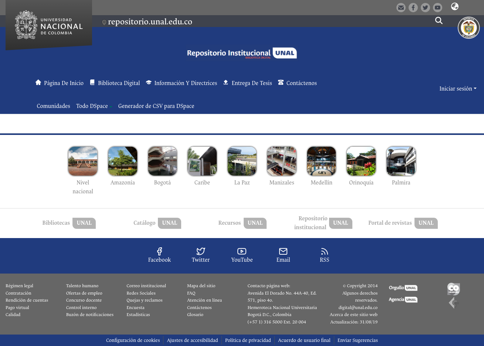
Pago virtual (17, 308)
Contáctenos (199, 308)
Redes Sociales (140, 293)
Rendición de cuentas (27, 300)
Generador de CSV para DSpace (156, 106)
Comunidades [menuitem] (53, 106)
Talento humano (82, 286)
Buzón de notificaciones (90, 315)
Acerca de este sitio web (354, 315)
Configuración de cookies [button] (133, 340)
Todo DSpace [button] (92, 106)
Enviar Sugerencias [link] (358, 340)
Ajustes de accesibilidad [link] (192, 340)
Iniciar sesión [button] (456, 88)
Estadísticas (138, 315)
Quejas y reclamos (144, 300)
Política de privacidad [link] (248, 340)
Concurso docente (84, 300)
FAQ (191, 293)
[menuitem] (94, 106)
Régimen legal (19, 286)
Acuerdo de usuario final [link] (304, 340)
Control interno (81, 308)
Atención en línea (204, 300)
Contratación (18, 293)
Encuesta (135, 308)
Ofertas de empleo (84, 293)
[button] (455, 7)
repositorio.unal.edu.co (150, 21)
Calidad (13, 315)
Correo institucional (146, 286)
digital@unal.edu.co (358, 308)
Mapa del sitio (201, 286)
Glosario (195, 315)
